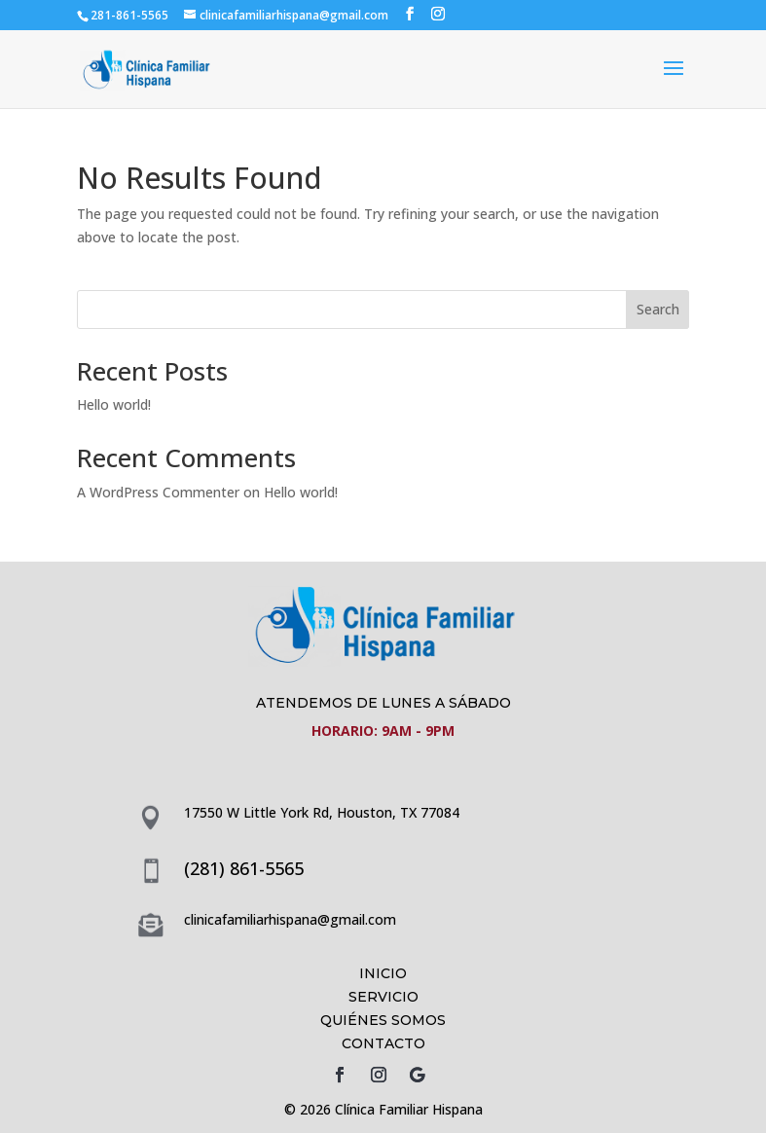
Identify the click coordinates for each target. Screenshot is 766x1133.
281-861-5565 (129, 15)
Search (658, 309)
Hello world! (114, 404)
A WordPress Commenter (158, 492)
